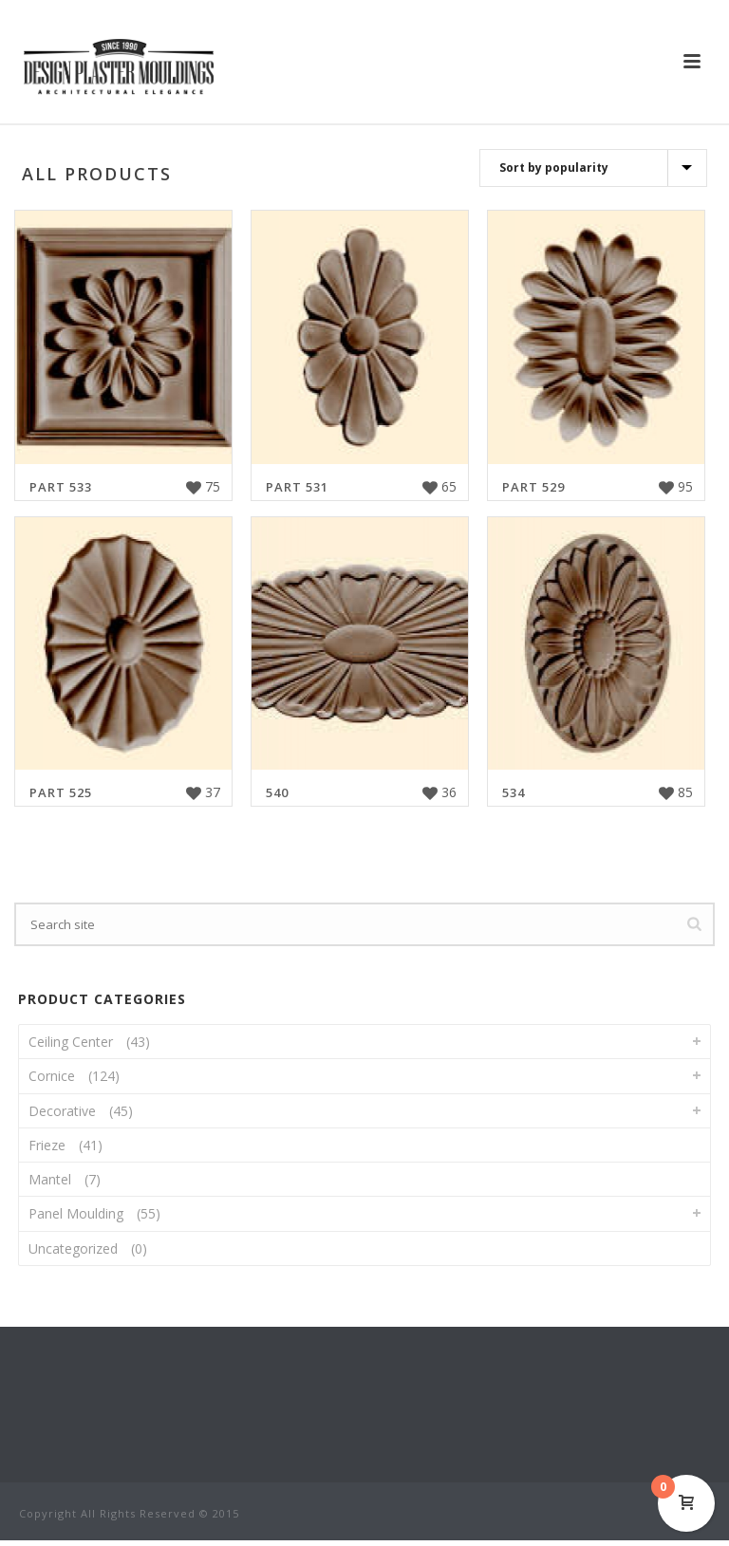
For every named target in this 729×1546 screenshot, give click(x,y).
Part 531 (297, 486)
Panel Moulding (75, 1213)
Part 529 (533, 486)
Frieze (46, 1145)
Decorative (62, 1111)
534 (513, 792)
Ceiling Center (70, 1042)
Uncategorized (73, 1248)
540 (277, 792)
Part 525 (60, 792)
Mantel (49, 1179)
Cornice (51, 1076)
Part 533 (60, 486)
